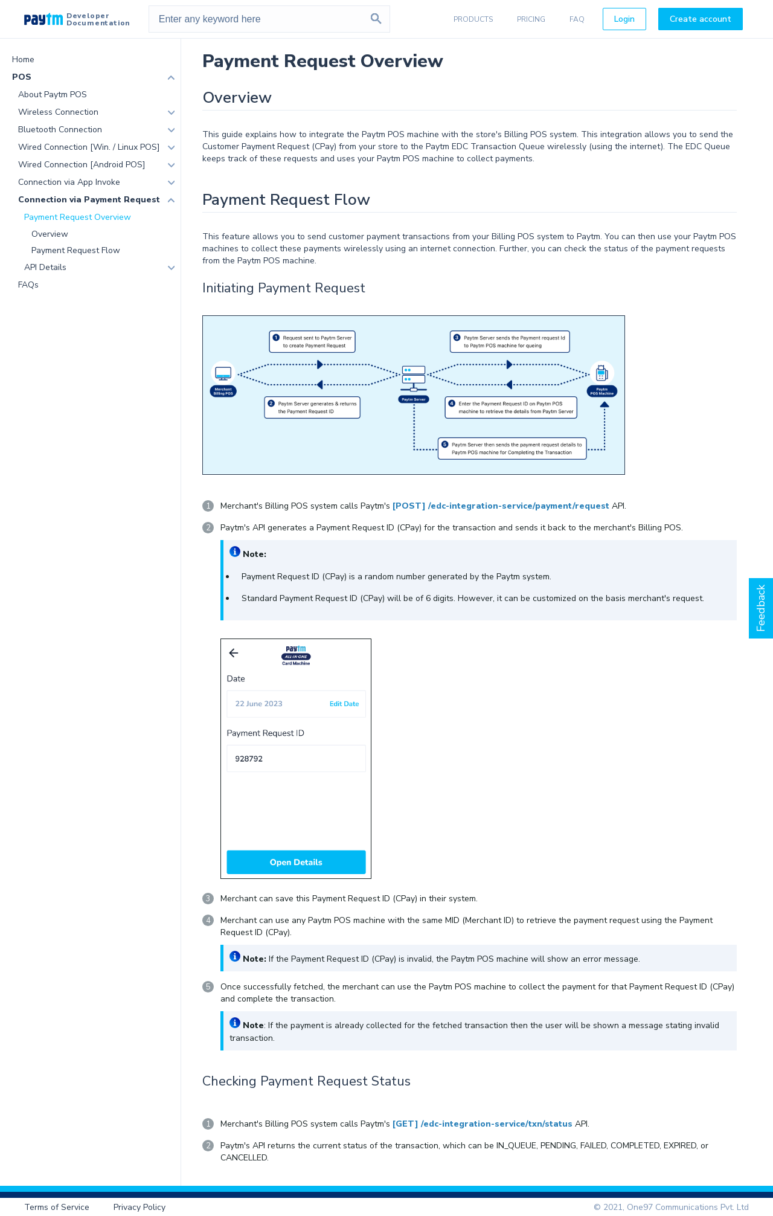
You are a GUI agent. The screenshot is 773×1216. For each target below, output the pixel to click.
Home (23, 59)
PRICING (531, 19)
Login (624, 19)
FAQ (577, 19)
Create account (700, 19)
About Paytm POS (52, 94)
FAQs (28, 285)
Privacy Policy (139, 1207)
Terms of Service (56, 1207)
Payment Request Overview (77, 217)
